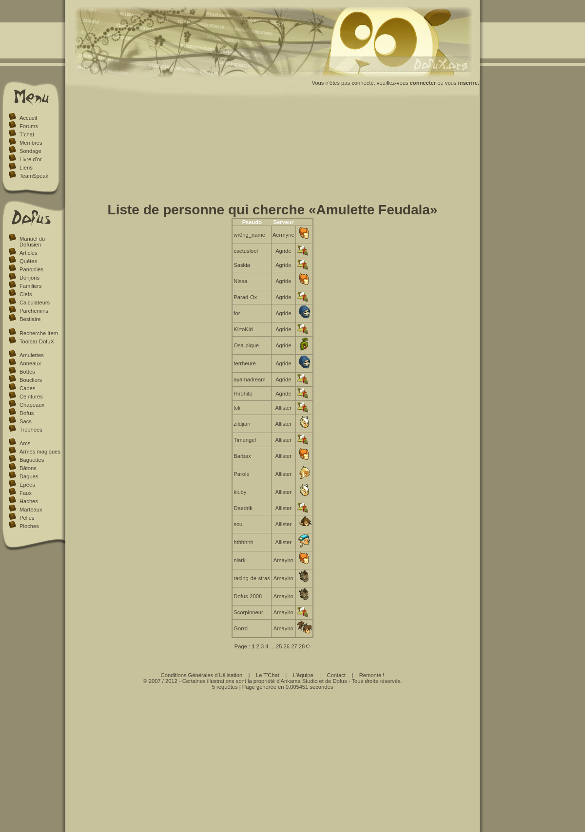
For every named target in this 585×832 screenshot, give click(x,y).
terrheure (244, 363)
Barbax (242, 456)
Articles (29, 253)
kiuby (240, 492)
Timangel (245, 440)
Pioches (29, 526)
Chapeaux (32, 405)
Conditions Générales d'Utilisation (202, 675)
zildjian (242, 424)
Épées (27, 485)
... (272, 646)
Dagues (29, 476)
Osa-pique (246, 345)
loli (237, 408)
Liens (26, 167)
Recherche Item (39, 333)
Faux (26, 493)
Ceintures (31, 396)
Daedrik (243, 508)
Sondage (30, 151)
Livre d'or (31, 159)
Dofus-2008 (248, 596)
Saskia (242, 265)
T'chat (27, 134)
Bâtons (28, 468)
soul (239, 524)
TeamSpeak (34, 176)
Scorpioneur (248, 612)
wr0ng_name (249, 235)
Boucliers (31, 380)
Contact (336, 675)
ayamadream (249, 379)
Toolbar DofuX (37, 341)
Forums (29, 126)
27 (294, 646)
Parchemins (34, 311)
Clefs (26, 294)
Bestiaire (30, 319)
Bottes (27, 372)
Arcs (25, 443)
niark (239, 560)
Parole (241, 474)
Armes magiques (40, 451)
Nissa (240, 281)
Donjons (29, 278)
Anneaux (30, 363)
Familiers (30, 286)
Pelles (27, 518)
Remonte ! (372, 675)
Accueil (28, 118)
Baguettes (32, 460)
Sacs (26, 421)
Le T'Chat (267, 675)
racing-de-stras (252, 578)
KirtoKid (243, 329)
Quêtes (28, 261)
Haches (29, 501)
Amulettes (32, 355)
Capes (27, 388)
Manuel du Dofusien (32, 241)
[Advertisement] (273, 152)
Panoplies (31, 269)
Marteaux (31, 509)
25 (279, 646)
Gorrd (241, 628)
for (237, 313)
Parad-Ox (245, 297)
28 (302, 646)
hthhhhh (243, 542)
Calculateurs (35, 302)
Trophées (31, 430)
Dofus (27, 413)
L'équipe (303, 675)
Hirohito (243, 394)
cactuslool (246, 251)
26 (287, 646)
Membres (31, 143)
